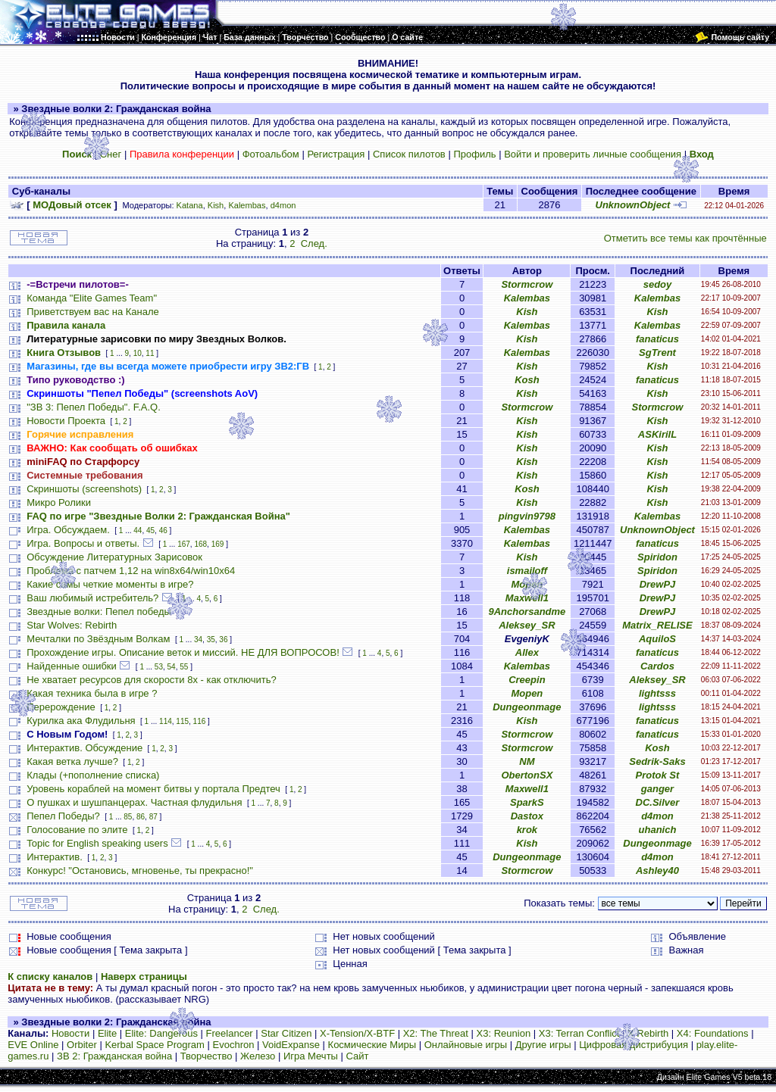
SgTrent (657, 352)
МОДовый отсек (72, 205)
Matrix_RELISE (657, 625)
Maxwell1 (527, 598)
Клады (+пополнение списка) (93, 775)
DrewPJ (658, 584)
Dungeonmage (527, 707)
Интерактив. (55, 857)
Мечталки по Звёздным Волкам (98, 638)
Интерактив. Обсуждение (84, 747)
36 (223, 639)
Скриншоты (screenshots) (84, 489)
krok (527, 829)
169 (217, 544)
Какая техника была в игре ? (92, 693)
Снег (111, 154)
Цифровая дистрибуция (633, 1044)
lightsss (657, 693)
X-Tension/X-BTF (357, 1033)
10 (137, 353)
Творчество (206, 1056)
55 (184, 667)
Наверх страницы (144, 976)
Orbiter (82, 1044)
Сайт (357, 1056)
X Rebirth (647, 1033)
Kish (216, 205)
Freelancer (229, 1033)
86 (140, 817)
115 (182, 721)
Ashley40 (657, 870)
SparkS (527, 802)
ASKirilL (657, 434)
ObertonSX (526, 775)
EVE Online (33, 1044)
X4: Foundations (713, 1033)
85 (128, 817)
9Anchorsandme (526, 611)
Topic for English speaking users (97, 843)
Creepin (526, 679)
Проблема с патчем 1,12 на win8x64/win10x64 (131, 570)
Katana (190, 205)
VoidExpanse (291, 1044)
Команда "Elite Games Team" (92, 298)
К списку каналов (50, 976)
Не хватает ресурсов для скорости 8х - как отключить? (152, 679)
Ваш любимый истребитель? (92, 598)
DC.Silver (658, 802)
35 (211, 639)
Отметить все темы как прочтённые (685, 238)
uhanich (658, 829)
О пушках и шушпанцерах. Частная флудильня (134, 802)
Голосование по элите (77, 829)
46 (163, 530)
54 (171, 667)
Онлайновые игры (465, 1044)
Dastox (527, 816)
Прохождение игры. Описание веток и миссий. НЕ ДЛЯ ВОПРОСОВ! (183, 652)
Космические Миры (372, 1044)
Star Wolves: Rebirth (72, 625)
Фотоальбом (270, 154)
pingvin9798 (527, 516)
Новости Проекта (66, 420)
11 (150, 353)
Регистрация (336, 154)
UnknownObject (633, 205)
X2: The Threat (435, 1033)
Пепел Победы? (63, 816)
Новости (70, 1033)
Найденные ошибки (72, 666)
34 (198, 639)
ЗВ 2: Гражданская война (114, 1056)
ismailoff (527, 570)
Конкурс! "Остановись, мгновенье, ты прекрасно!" (140, 870)
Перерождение (61, 707)
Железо (257, 1056)
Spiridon (657, 557)
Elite (107, 1033)
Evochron (234, 1044)
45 (150, 530)
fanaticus (657, 339)
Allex (527, 652)
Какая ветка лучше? (72, 761)
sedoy (657, 284)
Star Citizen (286, 1033)
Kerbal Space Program (155, 1044)
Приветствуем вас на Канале (93, 311)
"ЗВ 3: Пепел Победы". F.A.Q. (94, 407)
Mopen (527, 584)
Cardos (657, 666)
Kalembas (246, 205)
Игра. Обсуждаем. (68, 529)
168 (200, 544)
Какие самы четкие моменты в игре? (110, 584)
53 (159, 667)
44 (137, 530)
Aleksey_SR (527, 625)
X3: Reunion (504, 1033)
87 (153, 817)
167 (183, 544)
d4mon (283, 205)
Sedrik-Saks (657, 761)
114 (165, 721)
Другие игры (543, 1044)
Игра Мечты (310, 1056)
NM (526, 761)
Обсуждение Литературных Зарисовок (114, 557)
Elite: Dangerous (161, 1033)
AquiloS (657, 638)
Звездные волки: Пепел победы (99, 611)
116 (199, 721)
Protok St (658, 775)
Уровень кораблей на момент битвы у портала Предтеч (153, 788)
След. (314, 243)
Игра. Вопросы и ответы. (83, 543)
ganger (657, 788)
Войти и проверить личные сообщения (592, 154)
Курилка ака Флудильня (81, 720)
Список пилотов (409, 154)
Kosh (527, 379)
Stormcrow (526, 284)
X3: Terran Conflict (579, 1033)
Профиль (474, 154)
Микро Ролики (59, 502)
